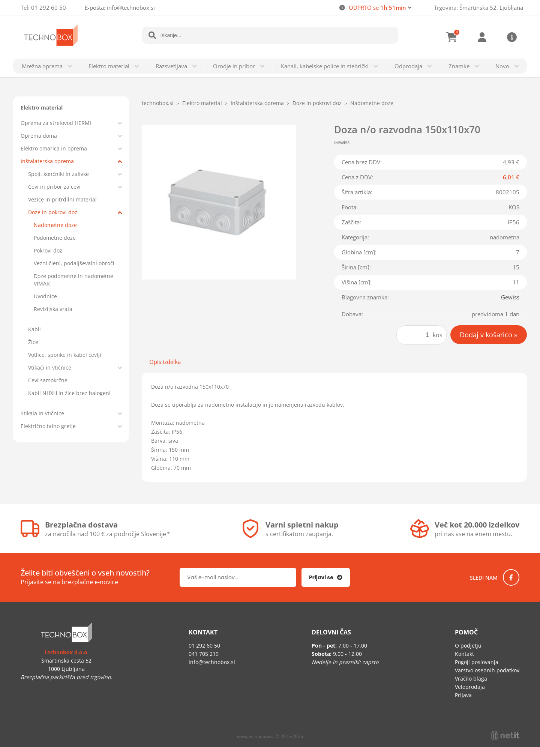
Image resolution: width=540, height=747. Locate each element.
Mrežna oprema (42, 66)
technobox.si (158, 103)
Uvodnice (45, 296)
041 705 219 (204, 653)
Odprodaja (408, 66)
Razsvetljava (171, 66)
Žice (33, 342)
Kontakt (464, 653)
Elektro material (108, 66)
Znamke (459, 66)
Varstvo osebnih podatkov (487, 670)
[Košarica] (451, 37)
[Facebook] (511, 577)
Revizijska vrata (53, 309)
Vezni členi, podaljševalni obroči (74, 263)
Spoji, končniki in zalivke (58, 173)
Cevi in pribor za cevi (54, 186)
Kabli (34, 329)
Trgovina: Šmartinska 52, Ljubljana (478, 7)
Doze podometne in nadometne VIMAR (73, 279)
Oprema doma (39, 135)
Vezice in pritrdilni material (62, 199)
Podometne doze (55, 237)
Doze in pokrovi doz (52, 212)
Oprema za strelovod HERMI (56, 122)
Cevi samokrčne (48, 380)
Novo (502, 66)
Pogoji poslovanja (476, 662)
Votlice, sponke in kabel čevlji (64, 354)
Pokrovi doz (48, 250)
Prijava (481, 37)
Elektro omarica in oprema (54, 148)
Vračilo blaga (471, 678)
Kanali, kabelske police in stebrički (325, 66)
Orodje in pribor (234, 66)
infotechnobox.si (131, 7)
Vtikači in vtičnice (49, 367)
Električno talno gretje (48, 426)
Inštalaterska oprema (47, 161)
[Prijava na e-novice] (326, 577)
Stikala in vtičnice (42, 413)
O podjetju (468, 645)
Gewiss (510, 297)
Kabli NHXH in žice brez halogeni (69, 393)
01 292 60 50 (48, 7)
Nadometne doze (55, 224)
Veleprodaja (470, 686)
